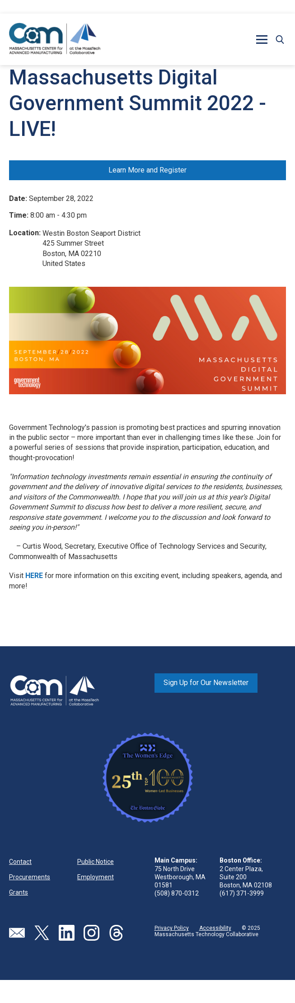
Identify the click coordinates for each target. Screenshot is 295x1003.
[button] (261, 39)
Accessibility (215, 928)
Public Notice (95, 861)
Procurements (29, 877)
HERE (34, 575)
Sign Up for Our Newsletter (206, 682)
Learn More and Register (147, 170)
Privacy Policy (172, 928)
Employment (95, 877)
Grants (18, 892)
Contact (20, 861)
